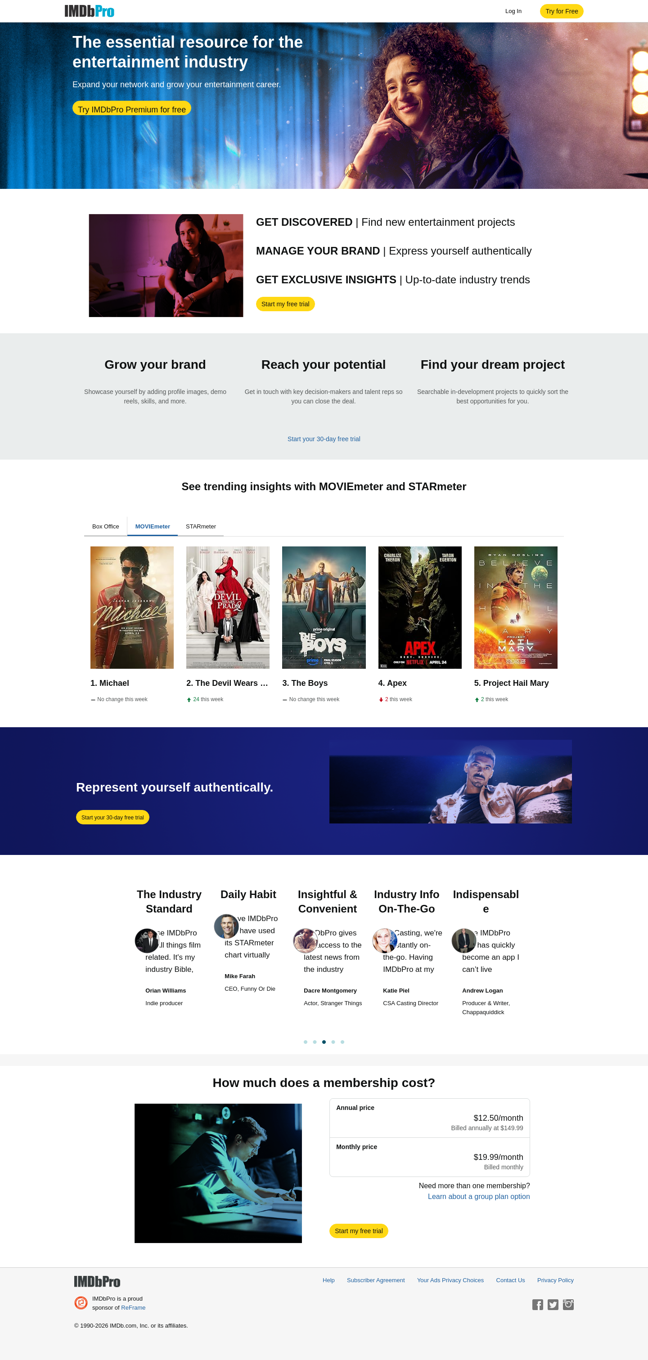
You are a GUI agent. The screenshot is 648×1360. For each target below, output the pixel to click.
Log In (518, 11)
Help (329, 1280)
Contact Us (510, 1280)
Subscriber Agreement (376, 1280)
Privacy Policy (555, 1280)
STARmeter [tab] (201, 526)
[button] (561, 11)
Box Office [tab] (105, 526)
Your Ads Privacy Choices (450, 1280)
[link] (324, 1043)
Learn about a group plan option (479, 1196)
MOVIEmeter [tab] (152, 526)
